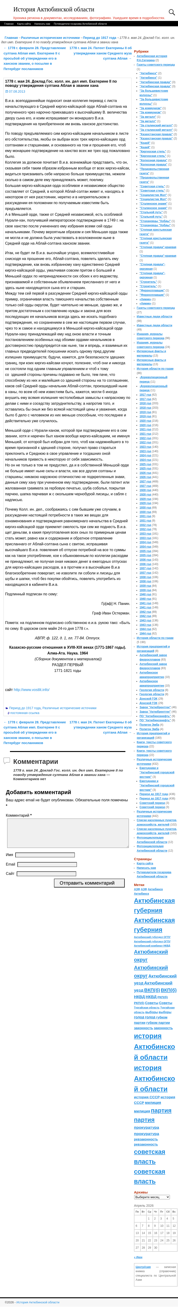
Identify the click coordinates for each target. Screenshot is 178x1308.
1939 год (145, 585)
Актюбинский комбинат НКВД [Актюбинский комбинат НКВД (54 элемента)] (152, 945)
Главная (8, 23)
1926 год (145, 473)
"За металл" (148, 116)
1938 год (145, 577)
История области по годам (155, 368)
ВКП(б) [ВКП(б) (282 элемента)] (152, 990)
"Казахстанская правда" (156, 134)
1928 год (145, 490)
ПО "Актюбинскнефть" (155, 716)
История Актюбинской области (53, 9)
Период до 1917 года (99, 38)
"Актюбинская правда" (155, 82)
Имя (9, 860)
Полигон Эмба (149, 724)
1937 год (145, 568)
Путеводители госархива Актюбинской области (80, 23)
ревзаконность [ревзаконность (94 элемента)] (146, 1139)
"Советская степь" (152, 186)
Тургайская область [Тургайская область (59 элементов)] (146, 1007)
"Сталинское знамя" (153, 203)
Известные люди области (154, 316)
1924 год (145, 455)
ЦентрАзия (143, 1267)
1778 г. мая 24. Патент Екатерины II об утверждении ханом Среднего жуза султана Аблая (101, 53)
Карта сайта (24, 23)
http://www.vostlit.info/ (31, 690)
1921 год (145, 429)
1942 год (145, 612)
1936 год (145, 559)
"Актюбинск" (148, 73)
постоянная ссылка (24, 713)
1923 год (145, 446)
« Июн (138, 1257)
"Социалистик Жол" (153, 195)
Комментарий (19, 815)
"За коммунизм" (151, 108)
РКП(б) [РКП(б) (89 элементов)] (162, 997)
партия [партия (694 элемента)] (161, 1110)
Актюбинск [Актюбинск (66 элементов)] (155, 889)
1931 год (145, 516)
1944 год (145, 629)
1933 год (145, 533)
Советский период (152, 803)
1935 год (145, 551)
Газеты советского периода (156, 64)
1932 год (145, 525)
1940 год (145, 594)
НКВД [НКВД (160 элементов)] (139, 996)
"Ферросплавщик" (152, 290)
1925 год (145, 464)
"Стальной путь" (151, 212)
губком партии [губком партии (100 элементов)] (158, 1023)
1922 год (145, 438)
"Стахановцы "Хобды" (155, 221)
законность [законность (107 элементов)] (143, 1028)
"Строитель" (148, 281)
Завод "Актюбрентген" (155, 707)
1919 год (145, 412)
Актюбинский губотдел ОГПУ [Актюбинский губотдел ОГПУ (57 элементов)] (152, 937)
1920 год (145, 420)
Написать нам (42, 23)
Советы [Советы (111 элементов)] (151, 1003)
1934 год (145, 542)
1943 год (145, 620)
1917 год (145, 394)
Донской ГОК (148, 698)
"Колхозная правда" (153, 160)
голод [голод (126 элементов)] (139, 1017)
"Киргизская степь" (153, 151)
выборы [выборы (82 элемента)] (151, 1012)
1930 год (145, 507)
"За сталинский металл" (156, 125)
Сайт (10, 879)
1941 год (145, 603)
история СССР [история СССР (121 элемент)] (147, 1097)
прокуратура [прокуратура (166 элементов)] (146, 1127)
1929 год (145, 499)
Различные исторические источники (50, 38)
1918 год (145, 403)
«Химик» (145, 299)
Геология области (152, 690)
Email (10, 870)
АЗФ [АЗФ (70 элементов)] (137, 889)
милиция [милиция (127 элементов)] (153, 1103)
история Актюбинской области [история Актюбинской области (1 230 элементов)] (154, 1046)
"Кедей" (145, 143)
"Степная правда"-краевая (158, 247)
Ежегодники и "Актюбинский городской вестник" (157, 772)
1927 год (145, 481)
